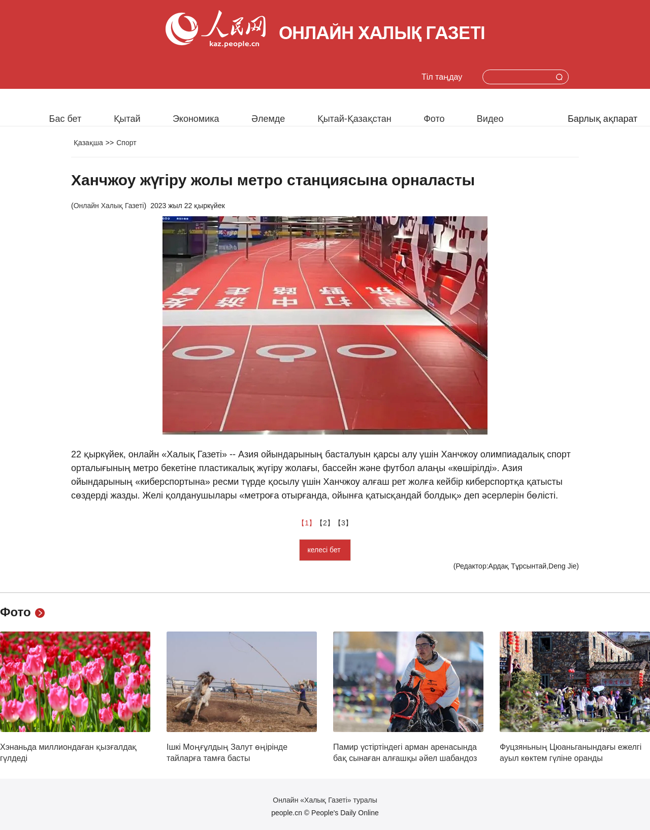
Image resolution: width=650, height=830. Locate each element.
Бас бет (65, 119)
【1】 (307, 523)
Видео (490, 119)
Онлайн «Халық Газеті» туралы (325, 800)
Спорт (126, 143)
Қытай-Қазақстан (354, 119)
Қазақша (88, 143)
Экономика (196, 119)
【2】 (325, 523)
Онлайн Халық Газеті (109, 206)
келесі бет (324, 550)
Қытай (127, 119)
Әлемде (268, 119)
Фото (434, 119)
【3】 (343, 523)
